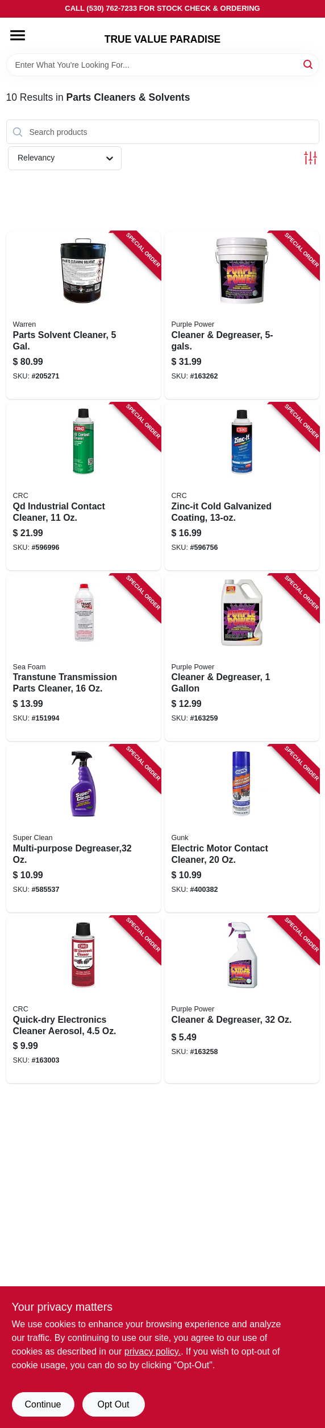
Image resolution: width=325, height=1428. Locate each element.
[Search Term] (162, 65)
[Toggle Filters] (310, 157)
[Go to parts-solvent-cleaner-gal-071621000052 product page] (83, 315)
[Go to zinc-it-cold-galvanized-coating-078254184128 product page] (242, 486)
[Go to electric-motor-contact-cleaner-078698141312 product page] (242, 828)
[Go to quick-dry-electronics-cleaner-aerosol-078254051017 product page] (83, 1000)
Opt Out (113, 1404)
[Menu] (17, 35)
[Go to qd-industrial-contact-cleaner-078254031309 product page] (83, 486)
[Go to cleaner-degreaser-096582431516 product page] (242, 1000)
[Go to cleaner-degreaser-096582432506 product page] (242, 315)
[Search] (309, 64)
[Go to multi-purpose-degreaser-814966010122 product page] (83, 828)
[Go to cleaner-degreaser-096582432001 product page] (242, 658)
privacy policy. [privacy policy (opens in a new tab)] (152, 1351)
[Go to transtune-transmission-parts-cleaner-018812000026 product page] (83, 658)
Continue (42, 1404)
